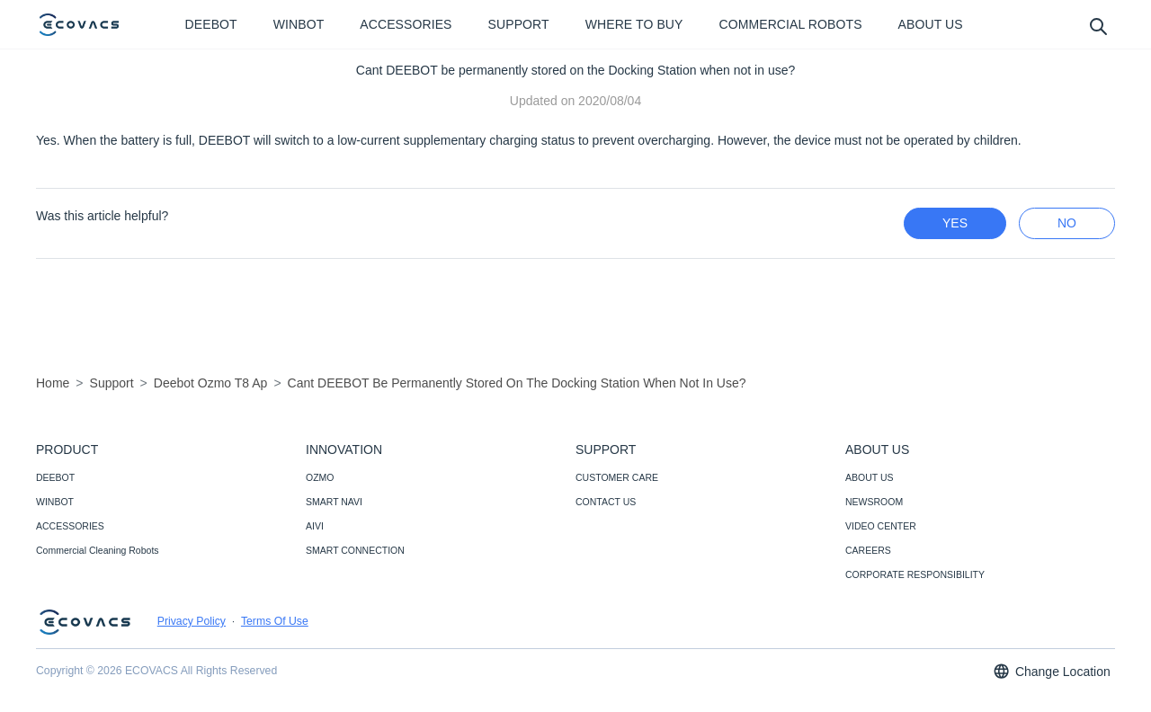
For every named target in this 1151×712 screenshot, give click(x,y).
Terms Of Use (274, 621)
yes (955, 223)
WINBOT (55, 501)
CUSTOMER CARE (617, 477)
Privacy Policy (191, 621)
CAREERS (868, 550)
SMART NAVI (334, 501)
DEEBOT (55, 477)
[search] (1097, 25)
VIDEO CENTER (880, 526)
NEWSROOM (874, 501)
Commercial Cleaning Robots (97, 550)
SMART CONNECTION (355, 550)
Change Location (1051, 671)
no (1066, 223)
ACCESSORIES (70, 526)
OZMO (320, 477)
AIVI (315, 526)
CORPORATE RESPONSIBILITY (915, 574)
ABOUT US (869, 477)
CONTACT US (606, 501)
